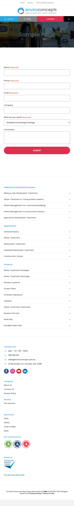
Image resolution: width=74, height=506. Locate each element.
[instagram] (12, 371)
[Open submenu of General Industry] (68, 233)
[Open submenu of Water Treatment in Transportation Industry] (68, 200)
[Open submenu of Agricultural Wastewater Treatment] (68, 218)
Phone (11, 80)
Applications (10, 226)
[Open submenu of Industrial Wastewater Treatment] (68, 251)
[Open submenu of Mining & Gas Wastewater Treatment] (68, 194)
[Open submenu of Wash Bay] (68, 320)
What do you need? (17, 117)
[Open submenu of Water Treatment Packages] (68, 271)
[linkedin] (25, 371)
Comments (9, 129)
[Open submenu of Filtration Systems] (68, 283)
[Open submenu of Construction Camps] (68, 257)
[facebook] (6, 371)
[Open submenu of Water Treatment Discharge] (68, 277)
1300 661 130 (13, 355)
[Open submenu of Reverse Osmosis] (68, 314)
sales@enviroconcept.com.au (21, 359)
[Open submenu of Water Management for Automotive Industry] (68, 212)
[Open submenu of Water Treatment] (68, 239)
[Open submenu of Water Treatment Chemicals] (68, 308)
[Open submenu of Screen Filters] (68, 289)
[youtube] (18, 371)
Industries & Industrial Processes (19, 187)
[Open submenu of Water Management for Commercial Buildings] (68, 206)
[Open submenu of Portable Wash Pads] (68, 326)
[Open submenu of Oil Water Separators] (68, 296)
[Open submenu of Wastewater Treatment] (68, 245)
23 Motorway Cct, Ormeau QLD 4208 (25, 364)
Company (8, 105)
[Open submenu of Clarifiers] (68, 302)
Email (11, 93)
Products (8, 264)
